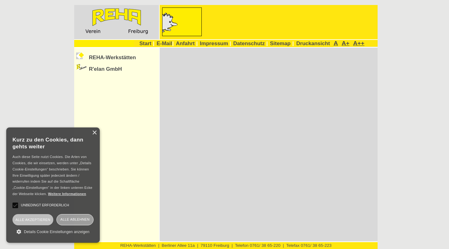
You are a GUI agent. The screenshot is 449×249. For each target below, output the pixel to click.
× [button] (94, 133)
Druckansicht (313, 43)
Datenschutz (250, 43)
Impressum (215, 43)
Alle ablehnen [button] (75, 219)
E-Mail (165, 43)
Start (146, 43)
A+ (346, 43)
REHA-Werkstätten (112, 57)
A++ (359, 43)
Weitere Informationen (67, 194)
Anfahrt (187, 43)
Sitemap (280, 43)
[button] (53, 231)
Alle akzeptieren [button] (32, 220)
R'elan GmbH (105, 69)
